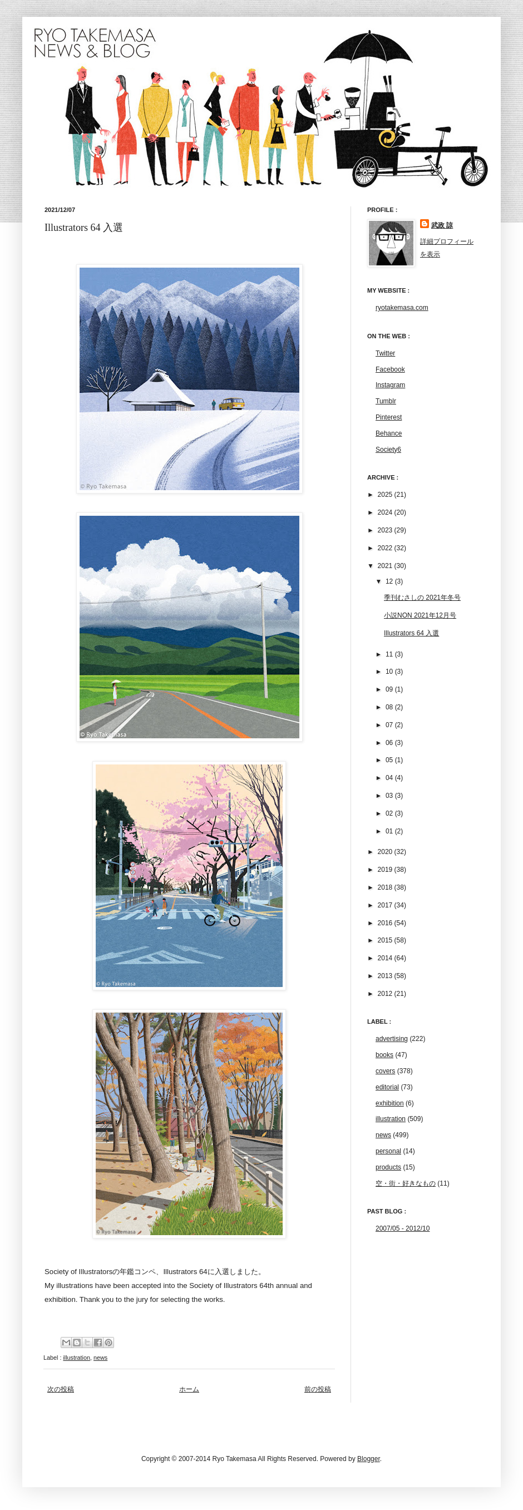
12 (390, 581)
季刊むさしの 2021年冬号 (422, 597)
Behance (389, 433)
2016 (386, 923)
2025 (386, 495)
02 (390, 813)
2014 (386, 958)
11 (390, 654)
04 (390, 778)
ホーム (189, 1389)
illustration (76, 1357)
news (100, 1357)
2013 (386, 976)
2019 (386, 870)
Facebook (390, 369)
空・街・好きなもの (406, 1183)
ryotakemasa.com (402, 308)
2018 (386, 887)
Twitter (385, 353)
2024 (386, 512)
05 (390, 760)
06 (390, 743)
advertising (392, 1039)
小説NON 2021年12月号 (420, 615)
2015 (386, 940)
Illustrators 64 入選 (411, 633)
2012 (386, 994)
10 (390, 671)
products (388, 1167)
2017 (386, 905)
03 (390, 796)
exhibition (390, 1103)
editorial (387, 1087)
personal (388, 1151)
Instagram (390, 385)
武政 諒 (442, 225)
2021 (386, 566)
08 (390, 707)
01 (390, 831)
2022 (386, 548)
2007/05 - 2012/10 (403, 1228)
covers (385, 1071)
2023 (386, 530)
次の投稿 (60, 1389)
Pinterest (389, 417)
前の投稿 (317, 1389)
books (384, 1055)
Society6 (388, 449)
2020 (386, 852)
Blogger (368, 1459)
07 (390, 725)
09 (390, 689)
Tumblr (386, 401)
